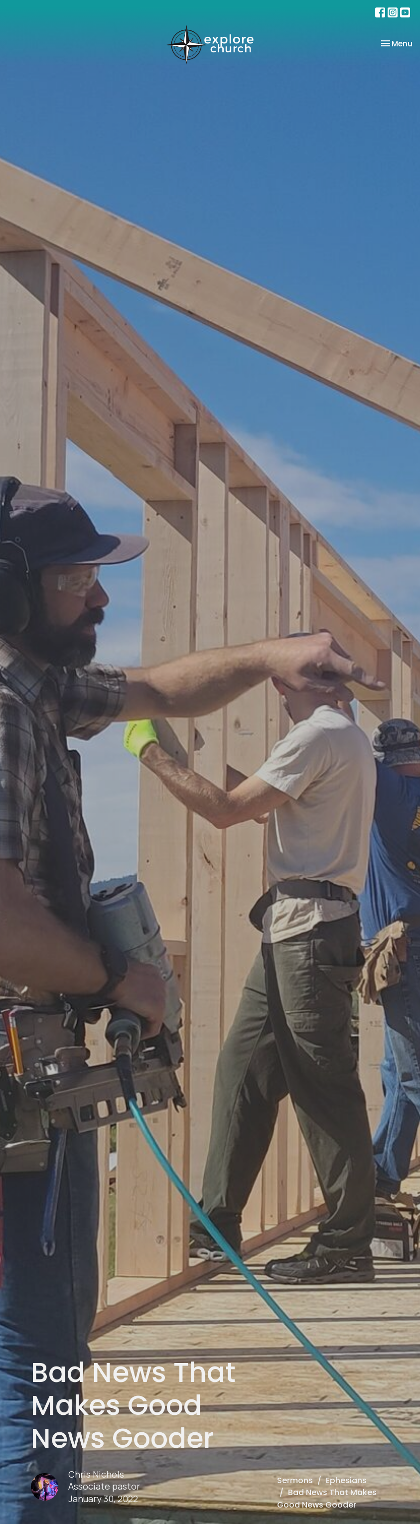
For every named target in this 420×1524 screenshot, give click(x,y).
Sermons (295, 1480)
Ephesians (346, 1480)
